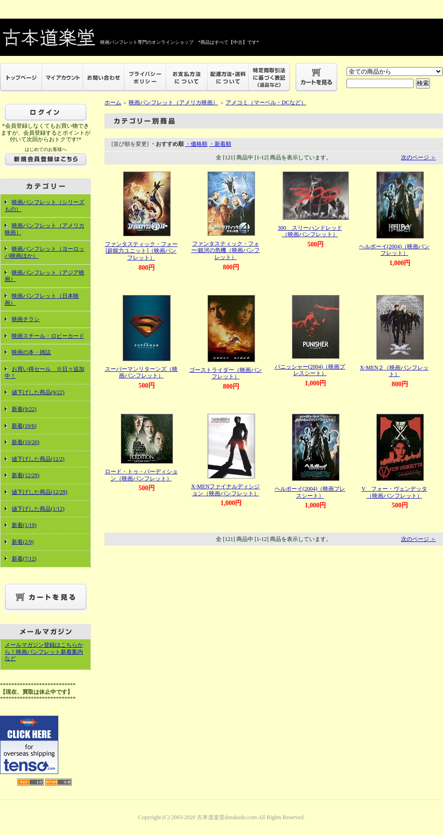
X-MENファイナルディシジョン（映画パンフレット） (225, 490)
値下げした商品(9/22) (38, 392)
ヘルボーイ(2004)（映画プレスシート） (310, 492)
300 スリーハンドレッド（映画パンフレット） (310, 231)
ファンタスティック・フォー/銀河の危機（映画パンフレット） (225, 250)
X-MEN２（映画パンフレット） (394, 371)
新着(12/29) (25, 475)
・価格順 (196, 144)
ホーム (112, 102)
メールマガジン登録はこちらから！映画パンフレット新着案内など (44, 652)
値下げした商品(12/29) (39, 492)
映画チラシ (26, 319)
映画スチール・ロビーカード (48, 336)
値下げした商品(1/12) (38, 509)
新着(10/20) (25, 442)
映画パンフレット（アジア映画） (44, 276)
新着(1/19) (24, 525)
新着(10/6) (24, 426)
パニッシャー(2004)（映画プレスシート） (310, 370)
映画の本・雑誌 (31, 352)
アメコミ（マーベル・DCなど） (266, 102)
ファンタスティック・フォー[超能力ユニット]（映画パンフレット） (141, 251)
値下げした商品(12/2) (38, 459)
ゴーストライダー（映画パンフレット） (225, 373)
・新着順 (220, 144)
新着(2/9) (23, 542)
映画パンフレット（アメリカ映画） (173, 102)
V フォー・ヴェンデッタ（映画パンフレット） (394, 492)
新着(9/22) (24, 409)
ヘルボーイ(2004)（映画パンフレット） (394, 250)
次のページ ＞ (418, 157)
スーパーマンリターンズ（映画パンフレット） (141, 372)
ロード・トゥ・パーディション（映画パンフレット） (141, 475)
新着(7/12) (24, 558)
